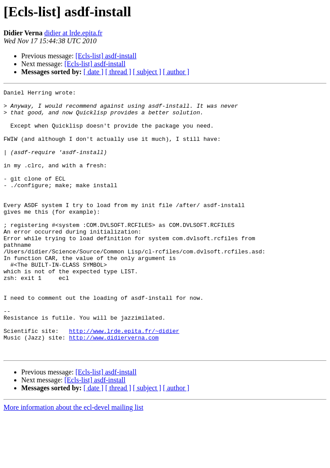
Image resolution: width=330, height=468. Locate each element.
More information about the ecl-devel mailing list (73, 460)
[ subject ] (147, 71)
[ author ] (176, 71)
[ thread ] (118, 71)
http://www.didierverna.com (114, 388)
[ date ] (93, 71)
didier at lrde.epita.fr (73, 33)
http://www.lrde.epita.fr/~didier (124, 380)
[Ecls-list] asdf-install (106, 56)
